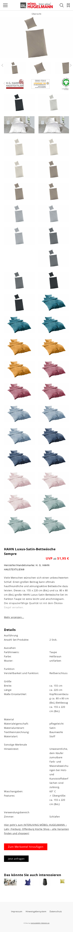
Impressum (16, 911)
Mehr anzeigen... (14, 617)
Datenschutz (56, 911)
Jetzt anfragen (16, 858)
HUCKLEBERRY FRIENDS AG (40, 923)
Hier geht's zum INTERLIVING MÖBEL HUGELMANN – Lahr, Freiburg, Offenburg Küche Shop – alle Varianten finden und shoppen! (36, 829)
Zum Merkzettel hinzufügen (25, 846)
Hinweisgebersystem (36, 911)
